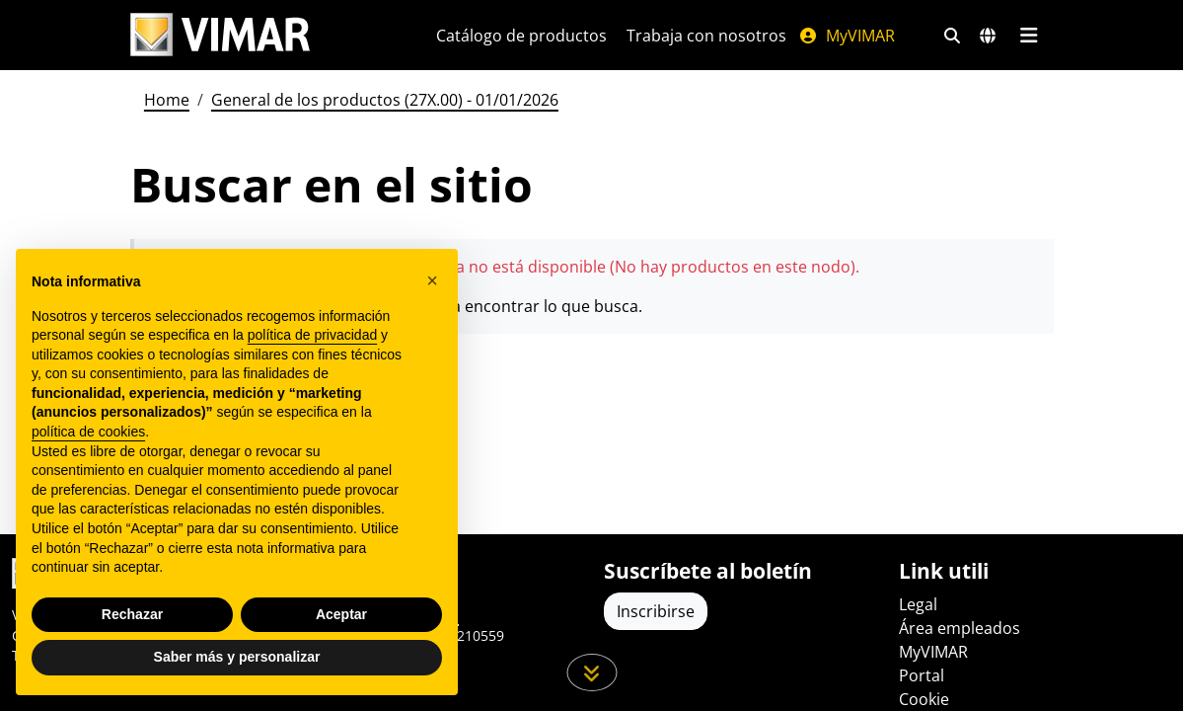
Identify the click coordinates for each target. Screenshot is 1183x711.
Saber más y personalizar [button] (237, 657)
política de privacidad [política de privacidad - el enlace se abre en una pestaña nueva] (313, 335)
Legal (918, 604)
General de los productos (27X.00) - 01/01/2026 (384, 100)
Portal (921, 675)
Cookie (924, 699)
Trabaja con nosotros (706, 35)
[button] (432, 280)
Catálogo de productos (521, 35)
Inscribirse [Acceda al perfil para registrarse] (656, 611)
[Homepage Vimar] (220, 35)
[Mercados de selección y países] (988, 35)
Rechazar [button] (132, 614)
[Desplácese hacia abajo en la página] (591, 672)
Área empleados (959, 628)
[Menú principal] (1029, 35)
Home (166, 100)
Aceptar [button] (341, 614)
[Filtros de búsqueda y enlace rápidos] (952, 35)
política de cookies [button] (88, 431)
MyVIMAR (846, 35)
